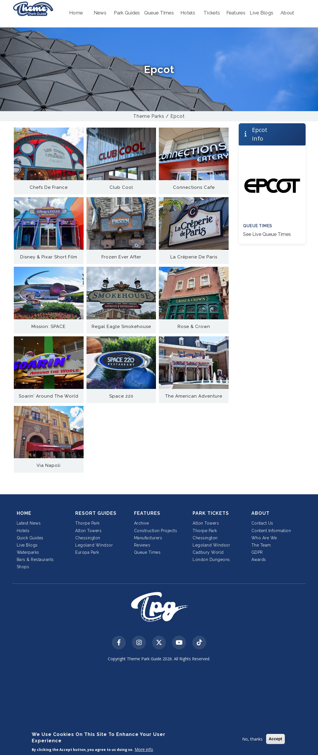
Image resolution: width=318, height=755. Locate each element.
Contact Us (262, 523)
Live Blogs (27, 545)
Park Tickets (211, 513)
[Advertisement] (159, 709)
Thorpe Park (87, 523)
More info (144, 749)
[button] (76, 13)
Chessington (87, 538)
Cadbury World (208, 552)
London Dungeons (211, 559)
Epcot (177, 116)
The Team (261, 545)
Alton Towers (88, 530)
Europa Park (87, 552)
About (260, 513)
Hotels (23, 530)
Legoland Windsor (94, 545)
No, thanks (252, 739)
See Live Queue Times (267, 234)
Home (24, 513)
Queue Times (147, 552)
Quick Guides (30, 538)
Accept (275, 739)
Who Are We (264, 538)
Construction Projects (155, 530)
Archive (141, 523)
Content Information (271, 530)
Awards (258, 559)
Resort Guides (95, 513)
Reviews (142, 545)
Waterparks (28, 552)
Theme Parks (148, 116)
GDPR (257, 552)
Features (147, 513)
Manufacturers (148, 538)
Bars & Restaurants (35, 559)
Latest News (29, 523)
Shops (23, 566)
